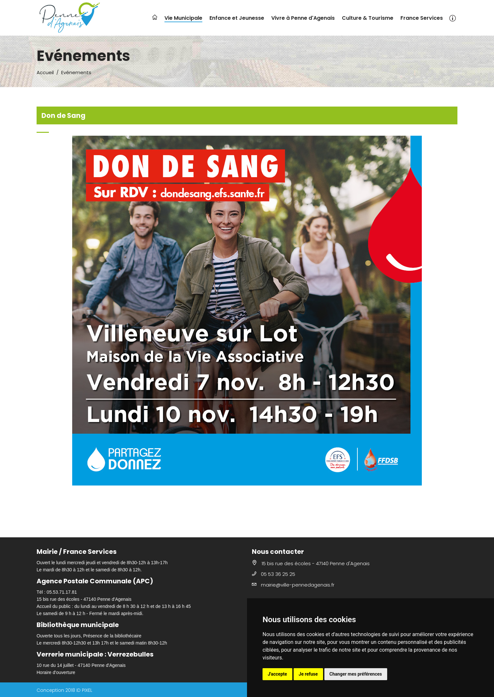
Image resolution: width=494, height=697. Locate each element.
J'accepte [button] (277, 674)
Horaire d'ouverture (56, 672)
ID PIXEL (84, 690)
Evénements (76, 72)
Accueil (45, 72)
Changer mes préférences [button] (356, 674)
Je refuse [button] (308, 674)
